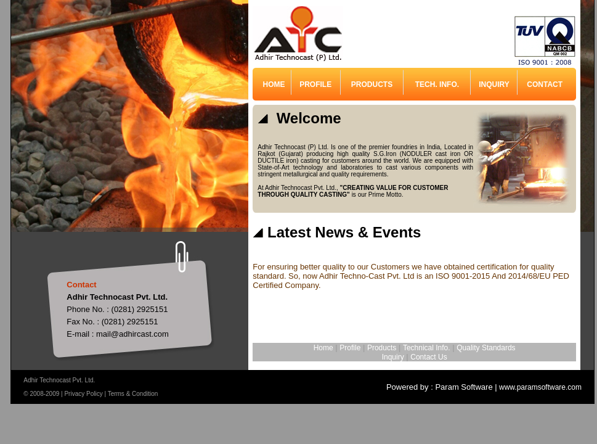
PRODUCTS (371, 84)
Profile (349, 347)
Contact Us (428, 357)
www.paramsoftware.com (539, 387)
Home (323, 347)
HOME (274, 84)
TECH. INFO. (437, 84)
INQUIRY (494, 84)
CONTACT (544, 84)
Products (381, 347)
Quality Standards (486, 347)
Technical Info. (426, 347)
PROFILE (315, 84)
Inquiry (393, 357)
